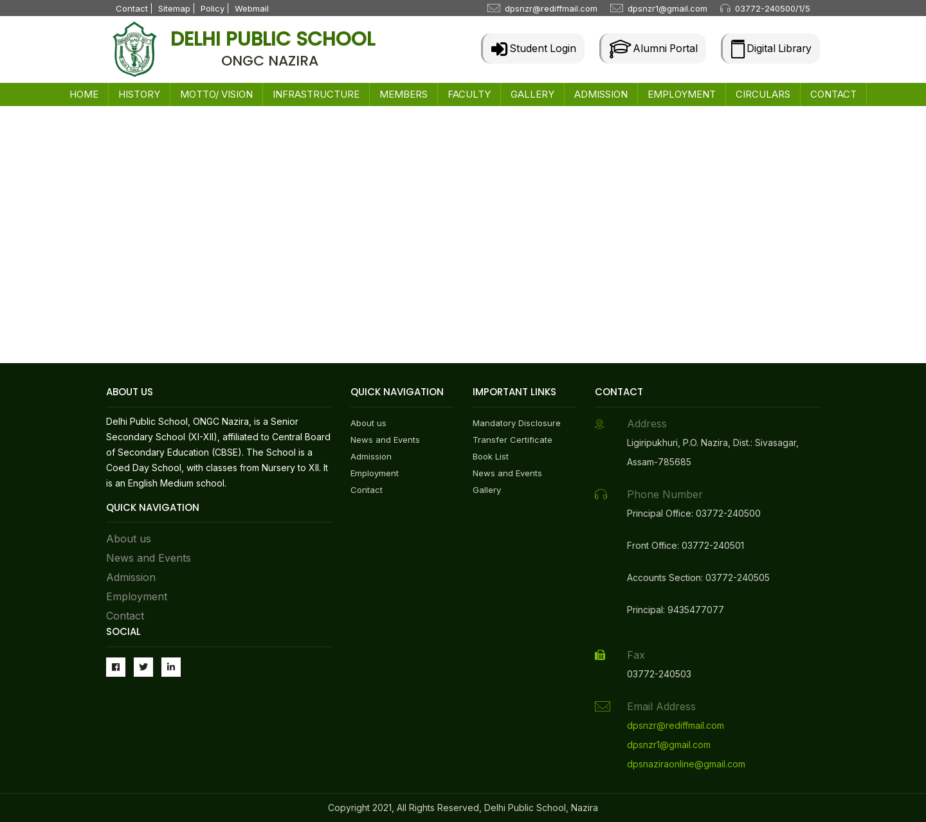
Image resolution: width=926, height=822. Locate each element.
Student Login (528, 48)
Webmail (252, 8)
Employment (136, 596)
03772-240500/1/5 (772, 8)
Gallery (487, 490)
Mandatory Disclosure (517, 423)
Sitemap (174, 8)
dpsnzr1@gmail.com (667, 8)
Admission (131, 577)
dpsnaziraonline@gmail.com (686, 763)
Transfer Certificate (512, 439)
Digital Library (770, 48)
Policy (212, 8)
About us (128, 538)
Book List (491, 456)
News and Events (148, 557)
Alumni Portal (649, 48)
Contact (132, 8)
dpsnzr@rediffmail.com (551, 8)
